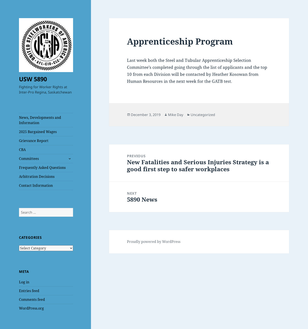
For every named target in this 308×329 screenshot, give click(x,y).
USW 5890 (33, 79)
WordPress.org (31, 308)
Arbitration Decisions (37, 176)
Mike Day (175, 114)
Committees (29, 158)
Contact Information (36, 185)
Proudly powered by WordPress (153, 241)
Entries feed (29, 290)
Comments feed (32, 299)
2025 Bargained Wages (38, 131)
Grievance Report (33, 140)
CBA (22, 149)
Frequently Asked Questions (42, 167)
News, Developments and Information (40, 120)
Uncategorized (203, 114)
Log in (24, 282)
